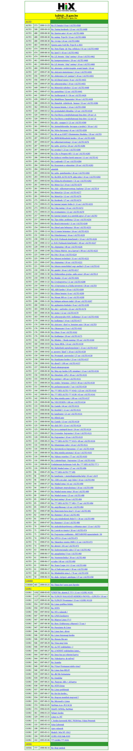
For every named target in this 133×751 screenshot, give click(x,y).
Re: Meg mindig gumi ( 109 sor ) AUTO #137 (70, 398)
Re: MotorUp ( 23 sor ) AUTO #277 (66, 192)
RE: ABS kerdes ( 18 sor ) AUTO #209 (67, 289)
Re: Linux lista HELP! (60, 670)
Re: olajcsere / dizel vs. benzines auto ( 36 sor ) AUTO (74, 324)
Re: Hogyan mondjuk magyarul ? (65, 697)
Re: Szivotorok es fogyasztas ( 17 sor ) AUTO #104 (72, 449)
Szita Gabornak (57, 724)
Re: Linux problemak (60, 689)
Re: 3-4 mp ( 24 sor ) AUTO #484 (65, 41)
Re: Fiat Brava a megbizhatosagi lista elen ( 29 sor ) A (73, 115)
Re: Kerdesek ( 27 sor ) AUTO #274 (66, 200)
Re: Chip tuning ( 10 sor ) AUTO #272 (67, 208)
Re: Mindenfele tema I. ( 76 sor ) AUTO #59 (69, 573)
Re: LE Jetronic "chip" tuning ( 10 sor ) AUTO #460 (73, 64)
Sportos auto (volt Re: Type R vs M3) (66, 45)
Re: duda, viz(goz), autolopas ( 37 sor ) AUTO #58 (72, 577)
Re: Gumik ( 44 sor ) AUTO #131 (65, 406)
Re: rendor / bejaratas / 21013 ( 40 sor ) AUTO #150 (73, 383)
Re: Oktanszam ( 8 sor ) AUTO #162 (66, 328)
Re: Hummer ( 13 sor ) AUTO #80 (65, 522)
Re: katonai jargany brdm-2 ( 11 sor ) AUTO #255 (72, 204)
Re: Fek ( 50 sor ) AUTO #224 (64, 254)
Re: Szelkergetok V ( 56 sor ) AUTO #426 (68, 95)
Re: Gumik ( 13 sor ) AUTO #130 (65, 421)
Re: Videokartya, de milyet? (62, 658)
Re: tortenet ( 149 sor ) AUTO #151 (66, 379)
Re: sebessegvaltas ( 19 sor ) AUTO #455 (68, 84)
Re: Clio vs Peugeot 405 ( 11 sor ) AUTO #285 (70, 154)
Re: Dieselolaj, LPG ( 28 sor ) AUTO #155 (69, 375)
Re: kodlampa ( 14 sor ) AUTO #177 (66, 321)
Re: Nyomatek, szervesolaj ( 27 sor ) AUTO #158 (71, 355)
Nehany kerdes (57, 713)
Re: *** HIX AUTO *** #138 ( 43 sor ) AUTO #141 (73, 394)
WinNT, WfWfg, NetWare (62, 709)
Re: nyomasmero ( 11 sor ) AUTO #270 (67, 212)
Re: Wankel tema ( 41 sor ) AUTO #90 (67, 484)
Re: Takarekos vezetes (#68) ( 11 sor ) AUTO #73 (71, 542)
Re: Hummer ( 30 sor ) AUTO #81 (65, 515)
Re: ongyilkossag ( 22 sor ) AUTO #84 (67, 507)
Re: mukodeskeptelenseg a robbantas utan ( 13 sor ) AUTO (75, 526)
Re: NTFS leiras (58, 686)
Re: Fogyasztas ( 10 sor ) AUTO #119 (67, 437)
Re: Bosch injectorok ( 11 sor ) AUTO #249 (69, 223)
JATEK (29, 744)
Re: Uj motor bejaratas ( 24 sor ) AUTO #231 (70, 231)
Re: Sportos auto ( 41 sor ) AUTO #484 (67, 33)
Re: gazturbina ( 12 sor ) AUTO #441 (66, 91)
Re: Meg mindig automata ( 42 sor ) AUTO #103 (71, 453)
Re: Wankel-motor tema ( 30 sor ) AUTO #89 (70, 491)
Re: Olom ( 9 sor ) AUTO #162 (64, 332)
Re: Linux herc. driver (60, 631)
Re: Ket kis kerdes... (59, 693)
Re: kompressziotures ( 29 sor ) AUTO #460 (69, 60)
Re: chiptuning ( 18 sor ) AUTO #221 (66, 262)
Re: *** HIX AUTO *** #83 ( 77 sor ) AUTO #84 (72, 503)
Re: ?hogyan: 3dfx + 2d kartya (64, 682)
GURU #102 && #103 (60, 736)
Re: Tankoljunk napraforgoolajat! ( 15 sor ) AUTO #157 (74, 348)
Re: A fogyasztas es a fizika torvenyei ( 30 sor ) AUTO (74, 286)
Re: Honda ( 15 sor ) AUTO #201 (65, 278)
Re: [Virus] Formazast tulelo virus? (66, 666)
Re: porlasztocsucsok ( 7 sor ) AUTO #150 (69, 387)
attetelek (54, 169)
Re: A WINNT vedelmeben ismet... (65, 651)
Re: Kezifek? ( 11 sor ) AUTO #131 (66, 410)
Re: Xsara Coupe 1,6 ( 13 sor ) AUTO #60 (68, 565)
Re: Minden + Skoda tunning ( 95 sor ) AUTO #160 (72, 340)
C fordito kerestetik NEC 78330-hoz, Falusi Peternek (73, 721)
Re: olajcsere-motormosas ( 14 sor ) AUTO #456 (71, 72)
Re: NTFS (55, 608)
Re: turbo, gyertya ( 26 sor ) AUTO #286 (68, 146)
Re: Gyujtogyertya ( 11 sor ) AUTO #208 (68, 282)
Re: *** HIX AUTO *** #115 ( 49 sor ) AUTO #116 (73, 441)
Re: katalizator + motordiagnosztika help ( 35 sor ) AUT (74, 476)
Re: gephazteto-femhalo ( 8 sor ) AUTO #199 (70, 305)
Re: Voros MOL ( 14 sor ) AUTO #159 (67, 344)
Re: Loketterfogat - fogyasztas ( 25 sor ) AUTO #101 (73, 460)
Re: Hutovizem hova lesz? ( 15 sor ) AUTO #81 (71, 511)
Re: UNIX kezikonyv (60, 616)
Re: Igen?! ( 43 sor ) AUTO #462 (65, 53)
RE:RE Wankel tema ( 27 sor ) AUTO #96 (68, 468)
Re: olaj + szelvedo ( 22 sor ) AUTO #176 (68, 309)
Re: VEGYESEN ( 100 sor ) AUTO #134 (68, 402)
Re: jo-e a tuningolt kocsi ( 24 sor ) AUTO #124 (71, 429)
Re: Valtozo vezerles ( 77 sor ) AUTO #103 (69, 456)
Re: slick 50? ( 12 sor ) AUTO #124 (66, 425)
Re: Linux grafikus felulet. (62, 604)
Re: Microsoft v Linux (60, 701)
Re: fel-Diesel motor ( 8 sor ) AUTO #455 (68, 80)
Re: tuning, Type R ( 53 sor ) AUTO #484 (68, 37)
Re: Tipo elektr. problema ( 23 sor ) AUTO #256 (71, 220)
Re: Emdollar (56, 678)
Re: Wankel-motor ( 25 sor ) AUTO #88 (67, 495)
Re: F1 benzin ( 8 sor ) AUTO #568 (66, 25)
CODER (29, 581)
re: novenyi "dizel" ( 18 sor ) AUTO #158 (68, 352)
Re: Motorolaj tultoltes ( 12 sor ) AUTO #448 (70, 87)
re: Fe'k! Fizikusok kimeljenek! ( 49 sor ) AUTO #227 (73, 243)
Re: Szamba (56, 662)
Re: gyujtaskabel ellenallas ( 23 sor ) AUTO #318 (71, 111)
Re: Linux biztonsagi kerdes (63, 635)
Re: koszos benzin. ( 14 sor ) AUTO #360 (68, 107)
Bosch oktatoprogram (60, 367)
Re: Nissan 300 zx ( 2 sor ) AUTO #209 (67, 297)
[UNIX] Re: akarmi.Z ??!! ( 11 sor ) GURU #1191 (72, 592)
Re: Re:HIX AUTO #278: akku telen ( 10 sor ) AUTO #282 (76, 177)
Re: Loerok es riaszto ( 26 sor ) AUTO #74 (69, 530)
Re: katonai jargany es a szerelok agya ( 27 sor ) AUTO (74, 216)
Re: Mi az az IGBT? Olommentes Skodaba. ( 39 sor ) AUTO (76, 134)
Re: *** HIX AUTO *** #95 (63, 472)
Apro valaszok (57, 728)
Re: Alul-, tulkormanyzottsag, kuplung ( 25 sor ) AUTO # (75, 188)
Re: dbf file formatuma (60, 674)
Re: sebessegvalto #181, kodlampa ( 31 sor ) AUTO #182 (75, 317)
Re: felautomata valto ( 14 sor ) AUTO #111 (69, 445)
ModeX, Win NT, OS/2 (61, 732)
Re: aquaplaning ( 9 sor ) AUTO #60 (66, 554)
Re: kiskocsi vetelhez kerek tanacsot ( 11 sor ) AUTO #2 (74, 157)
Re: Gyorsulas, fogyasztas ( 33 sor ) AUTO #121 (71, 433)
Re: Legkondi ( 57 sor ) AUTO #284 (66, 161)
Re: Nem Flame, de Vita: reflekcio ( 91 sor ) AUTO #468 (75, 49)
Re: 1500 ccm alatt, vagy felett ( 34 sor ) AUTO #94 (73, 480)
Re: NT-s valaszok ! (59, 612)
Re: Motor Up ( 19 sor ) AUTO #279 (66, 185)
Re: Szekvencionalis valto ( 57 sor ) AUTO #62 (71, 550)
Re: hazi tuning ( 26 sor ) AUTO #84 (66, 499)
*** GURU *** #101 (60, 740)
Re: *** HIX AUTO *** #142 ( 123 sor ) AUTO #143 (73, 390)
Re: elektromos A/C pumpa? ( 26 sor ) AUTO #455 (72, 76)
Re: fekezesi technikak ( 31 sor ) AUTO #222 (70, 258)
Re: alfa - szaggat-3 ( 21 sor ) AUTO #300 (68, 122)
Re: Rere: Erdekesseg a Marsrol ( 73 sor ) (68, 623)
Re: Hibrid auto (57, 418)
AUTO (28, 21)
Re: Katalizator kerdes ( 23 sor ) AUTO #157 (70, 359)
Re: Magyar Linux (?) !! (61, 620)
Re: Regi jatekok (58, 748)
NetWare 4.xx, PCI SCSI (61, 705)
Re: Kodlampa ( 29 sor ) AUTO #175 (66, 336)
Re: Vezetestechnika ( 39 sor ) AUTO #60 (68, 557)
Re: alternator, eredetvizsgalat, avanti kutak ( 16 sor (72, 68)
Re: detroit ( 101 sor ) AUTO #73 (65, 546)
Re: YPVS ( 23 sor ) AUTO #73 (64, 538)
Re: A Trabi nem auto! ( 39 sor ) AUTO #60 (69, 569)
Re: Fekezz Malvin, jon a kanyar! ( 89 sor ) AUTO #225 (74, 251)
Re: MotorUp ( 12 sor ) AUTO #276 (66, 196)
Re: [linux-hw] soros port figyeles (65, 585)
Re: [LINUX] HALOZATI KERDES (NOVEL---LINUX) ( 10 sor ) (79, 596)
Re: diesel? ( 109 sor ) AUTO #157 (65, 363)
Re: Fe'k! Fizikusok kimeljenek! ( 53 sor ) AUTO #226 (74, 239)
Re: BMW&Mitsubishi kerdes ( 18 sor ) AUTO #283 (73, 138)
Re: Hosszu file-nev (59, 639)
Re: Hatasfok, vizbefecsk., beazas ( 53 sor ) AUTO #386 (74, 103)
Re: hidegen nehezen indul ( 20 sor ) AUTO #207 (71, 301)
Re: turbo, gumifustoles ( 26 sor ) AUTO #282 (70, 173)
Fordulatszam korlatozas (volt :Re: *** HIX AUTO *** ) (75, 464)
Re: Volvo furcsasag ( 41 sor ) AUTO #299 (69, 130)
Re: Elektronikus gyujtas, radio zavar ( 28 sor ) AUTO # (74, 274)
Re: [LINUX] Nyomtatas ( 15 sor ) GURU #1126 (71, 600)
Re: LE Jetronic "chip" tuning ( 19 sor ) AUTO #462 (73, 56)
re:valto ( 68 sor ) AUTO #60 (63, 561)
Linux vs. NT (56, 717)
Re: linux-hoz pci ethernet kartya (65, 655)
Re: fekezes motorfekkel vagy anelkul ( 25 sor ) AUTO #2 (75, 266)
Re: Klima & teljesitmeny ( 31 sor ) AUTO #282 (71, 181)
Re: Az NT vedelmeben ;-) (62, 647)
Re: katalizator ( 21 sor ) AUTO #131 (66, 414)
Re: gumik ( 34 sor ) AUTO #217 (65, 270)
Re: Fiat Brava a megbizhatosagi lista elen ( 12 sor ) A (73, 119)
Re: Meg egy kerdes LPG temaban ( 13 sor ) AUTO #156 (75, 371)
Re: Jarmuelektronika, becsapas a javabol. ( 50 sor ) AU (74, 126)
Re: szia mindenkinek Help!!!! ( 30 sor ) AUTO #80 (72, 519)
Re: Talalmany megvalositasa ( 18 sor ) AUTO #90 (72, 488)
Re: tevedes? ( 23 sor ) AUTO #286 (66, 150)
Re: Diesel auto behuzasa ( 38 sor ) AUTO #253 (71, 227)
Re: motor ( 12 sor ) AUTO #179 (64, 313)
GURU (28, 588)
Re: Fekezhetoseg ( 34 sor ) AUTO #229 (68, 235)
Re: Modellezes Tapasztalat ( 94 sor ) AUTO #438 (72, 99)
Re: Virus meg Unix (59, 643)
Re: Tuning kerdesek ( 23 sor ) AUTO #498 (69, 29)
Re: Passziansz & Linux (61, 627)
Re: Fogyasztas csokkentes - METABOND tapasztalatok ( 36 (76, 534)
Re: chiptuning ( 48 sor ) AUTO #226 (66, 247)
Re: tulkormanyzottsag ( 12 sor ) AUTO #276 (70, 142)
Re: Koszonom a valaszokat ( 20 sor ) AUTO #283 (72, 165)
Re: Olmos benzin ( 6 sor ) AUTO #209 (67, 293)
